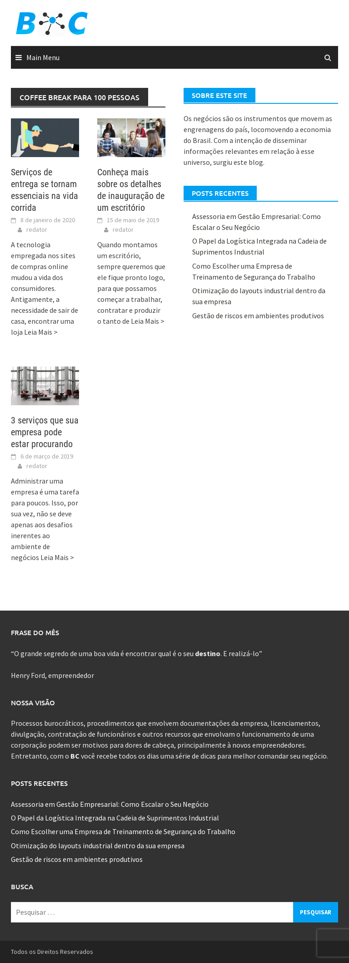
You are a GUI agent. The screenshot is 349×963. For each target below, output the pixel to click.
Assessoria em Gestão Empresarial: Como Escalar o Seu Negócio (110, 804)
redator (36, 229)
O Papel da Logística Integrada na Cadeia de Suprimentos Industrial (115, 817)
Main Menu (43, 57)
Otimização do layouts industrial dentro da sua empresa (97, 845)
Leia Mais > (41, 331)
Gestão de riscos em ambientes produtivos (258, 315)
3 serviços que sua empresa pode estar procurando (45, 432)
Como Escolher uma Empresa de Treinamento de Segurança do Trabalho (123, 831)
